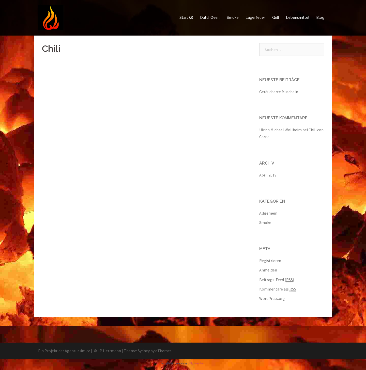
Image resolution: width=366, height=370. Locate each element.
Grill (275, 17)
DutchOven (210, 17)
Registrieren (270, 260)
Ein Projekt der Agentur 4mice (64, 350)
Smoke (233, 17)
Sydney (144, 350)
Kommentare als (277, 289)
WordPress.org (272, 298)
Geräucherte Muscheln (278, 91)
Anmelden (268, 269)
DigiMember (197, 363)
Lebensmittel (297, 17)
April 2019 (268, 175)
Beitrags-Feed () (276, 279)
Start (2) (186, 17)
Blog (320, 17)
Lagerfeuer (255, 17)
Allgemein (268, 213)
